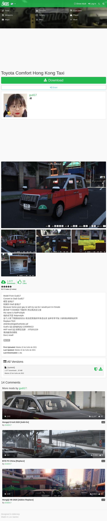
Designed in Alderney (10, 514)
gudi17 (33, 95)
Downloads (11, 283)
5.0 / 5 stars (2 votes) (8, 289)
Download (53, 80)
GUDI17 (8, 425)
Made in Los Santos (10, 517)
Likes (25, 283)
